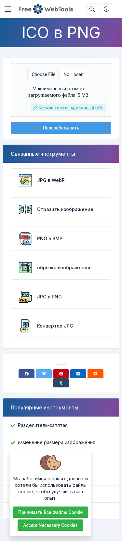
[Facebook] (26, 373)
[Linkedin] (78, 373)
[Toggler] (8, 9)
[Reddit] (95, 373)
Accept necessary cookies (50, 525)
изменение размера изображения (56, 442)
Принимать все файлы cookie (50, 512)
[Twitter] (44, 373)
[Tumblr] (61, 382)
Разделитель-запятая (43, 425)
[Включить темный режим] (106, 9)
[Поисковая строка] (92, 9)
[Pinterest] (61, 373)
